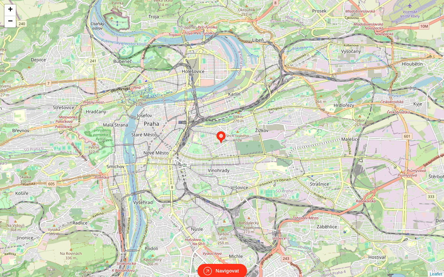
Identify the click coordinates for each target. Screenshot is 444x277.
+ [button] (10, 10)
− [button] (10, 21)
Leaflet (436, 267)
